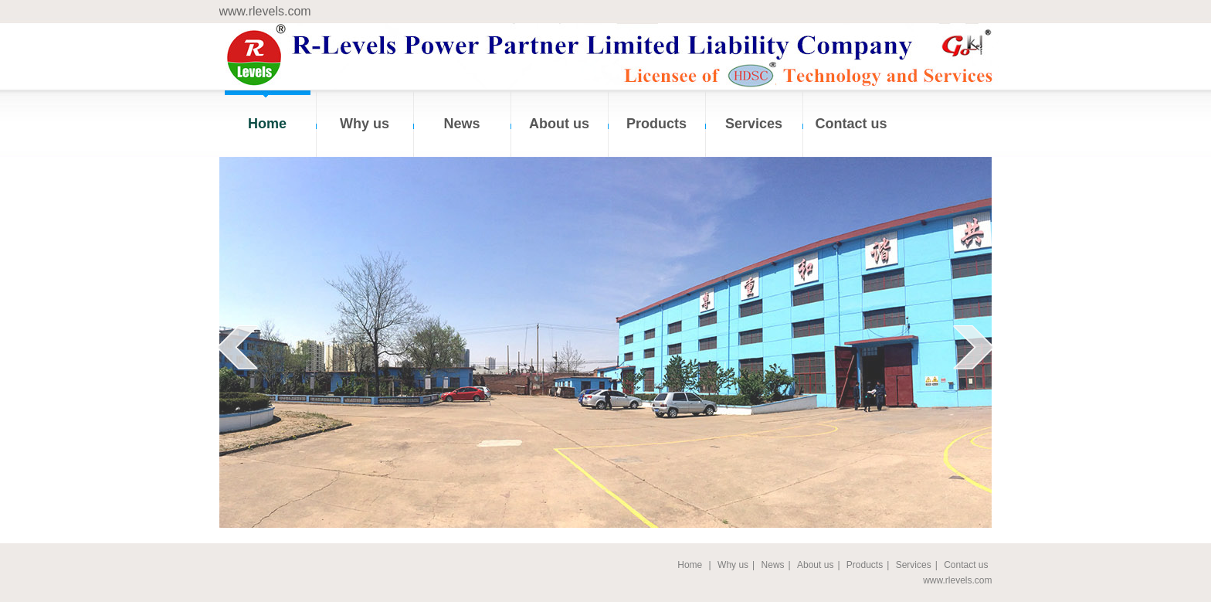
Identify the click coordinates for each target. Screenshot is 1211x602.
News (461, 123)
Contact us (851, 123)
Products (656, 123)
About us (559, 123)
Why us (364, 123)
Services (753, 123)
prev (237, 347)
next (974, 347)
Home (267, 123)
